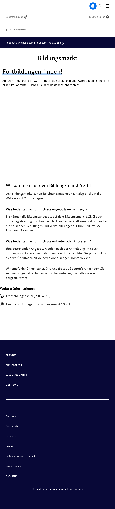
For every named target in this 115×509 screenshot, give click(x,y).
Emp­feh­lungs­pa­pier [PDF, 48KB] (28, 296)
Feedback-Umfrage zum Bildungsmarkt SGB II (38, 304)
